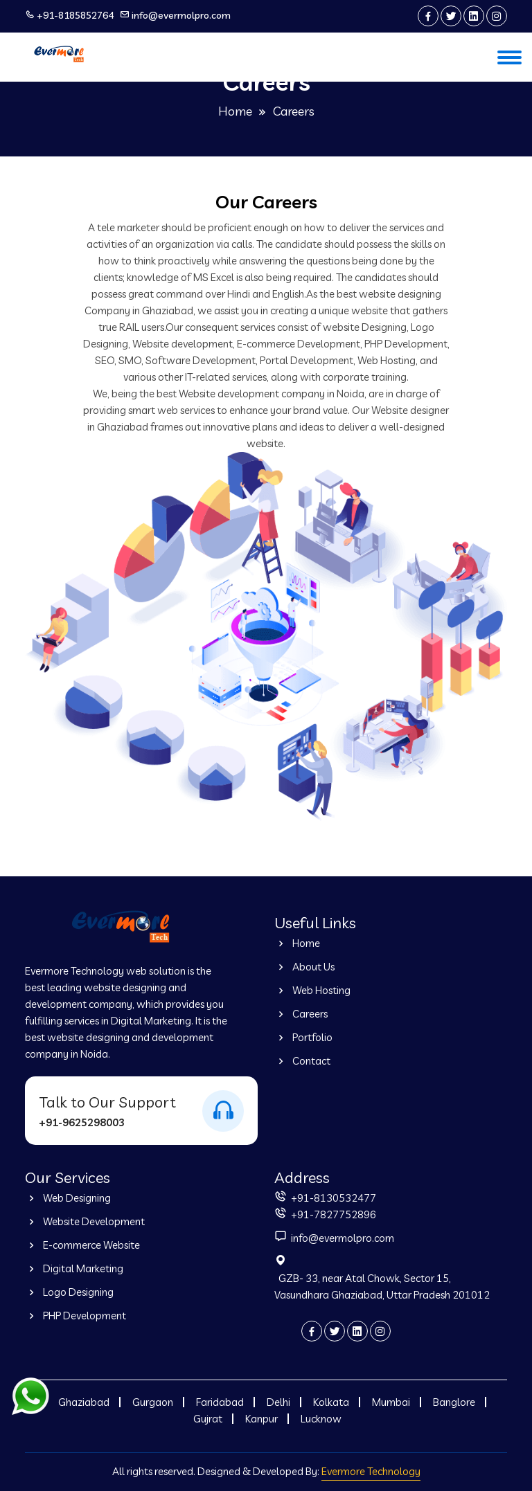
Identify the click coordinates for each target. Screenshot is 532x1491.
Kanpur (261, 1418)
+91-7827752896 (332, 1214)
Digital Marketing (74, 1268)
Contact (302, 1060)
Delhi (278, 1402)
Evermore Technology (370, 1471)
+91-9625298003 (82, 1122)
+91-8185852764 (75, 15)
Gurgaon (152, 1402)
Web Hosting (312, 990)
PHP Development (75, 1315)
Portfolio (303, 1037)
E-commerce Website (82, 1244)
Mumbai (391, 1402)
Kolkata (331, 1402)
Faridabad (220, 1402)
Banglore (454, 1402)
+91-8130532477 (332, 1197)
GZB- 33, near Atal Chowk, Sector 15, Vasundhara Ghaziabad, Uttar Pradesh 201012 (382, 1286)
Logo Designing (69, 1292)
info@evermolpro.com (181, 15)
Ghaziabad (83, 1402)
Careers (301, 1013)
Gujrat (207, 1418)
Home (235, 111)
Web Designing (68, 1197)
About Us (304, 966)
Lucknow (321, 1418)
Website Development (85, 1221)
